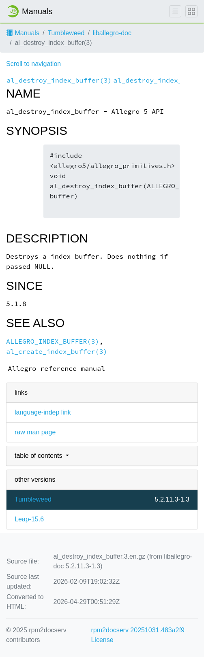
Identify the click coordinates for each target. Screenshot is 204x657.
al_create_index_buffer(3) (56, 351)
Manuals (22, 33)
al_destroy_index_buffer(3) (59, 80)
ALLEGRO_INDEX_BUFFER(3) (52, 341)
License (102, 639)
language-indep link (43, 412)
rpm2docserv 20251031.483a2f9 (137, 630)
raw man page (35, 432)
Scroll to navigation (33, 63)
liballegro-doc (112, 33)
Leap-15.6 (29, 519)
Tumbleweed (65, 33)
